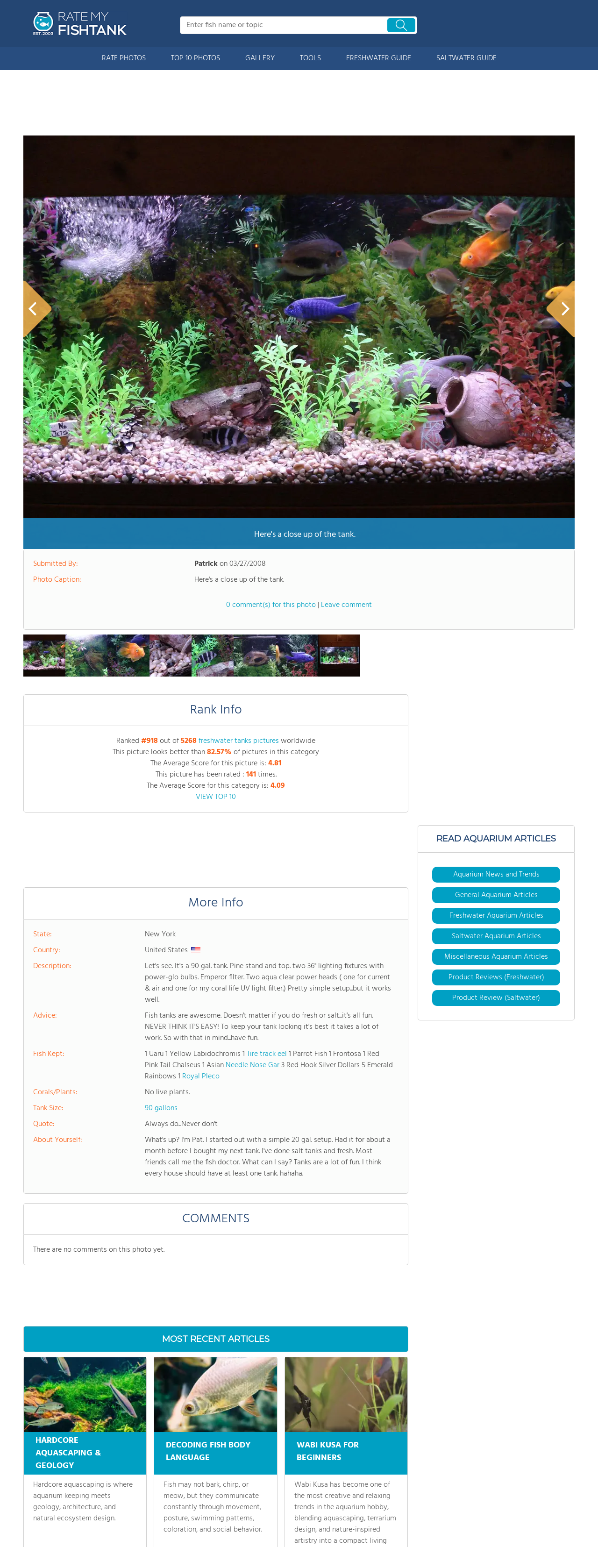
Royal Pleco (201, 1076)
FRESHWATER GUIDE (378, 58)
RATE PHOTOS (124, 58)
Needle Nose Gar (252, 1065)
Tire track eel (267, 1054)
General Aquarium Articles (496, 895)
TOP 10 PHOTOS (195, 58)
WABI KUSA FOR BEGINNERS (328, 1450)
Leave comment (346, 605)
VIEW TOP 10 (216, 797)
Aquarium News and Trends (496, 875)
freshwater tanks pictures (239, 741)
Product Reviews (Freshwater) (496, 977)
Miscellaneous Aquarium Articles (496, 957)
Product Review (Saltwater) (496, 998)
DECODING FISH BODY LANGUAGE (208, 1450)
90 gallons (161, 1108)
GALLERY (260, 58)
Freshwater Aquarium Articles (496, 916)
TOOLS (310, 58)
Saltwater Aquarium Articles (496, 936)
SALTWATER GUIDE (466, 58)
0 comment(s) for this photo (271, 605)
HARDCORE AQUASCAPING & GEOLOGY (68, 1453)
